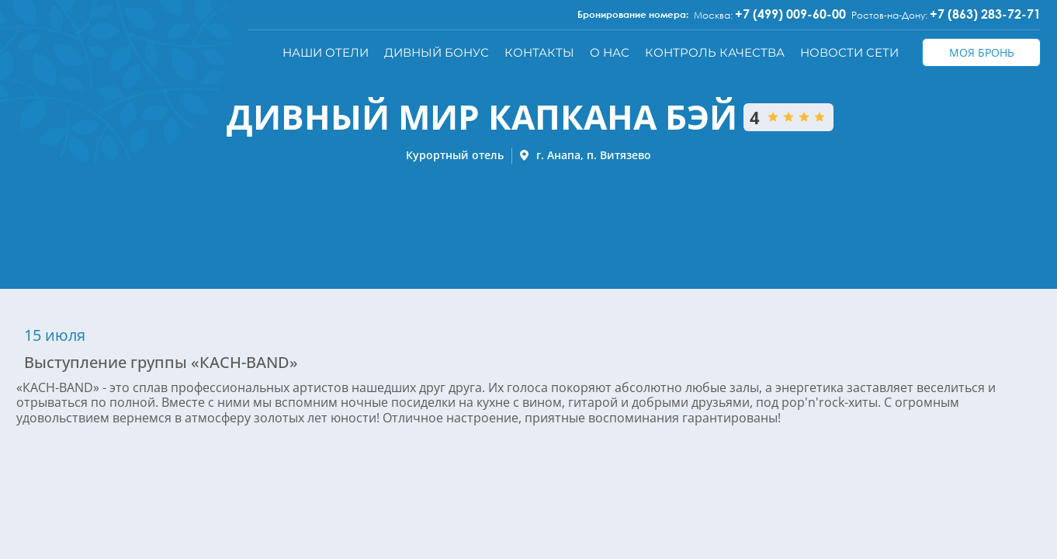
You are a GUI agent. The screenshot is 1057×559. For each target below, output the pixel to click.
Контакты (539, 52)
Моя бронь (981, 52)
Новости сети (849, 52)
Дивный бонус (436, 52)
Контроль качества (715, 52)
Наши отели (325, 52)
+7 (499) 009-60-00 (790, 14)
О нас (609, 52)
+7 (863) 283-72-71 (985, 14)
